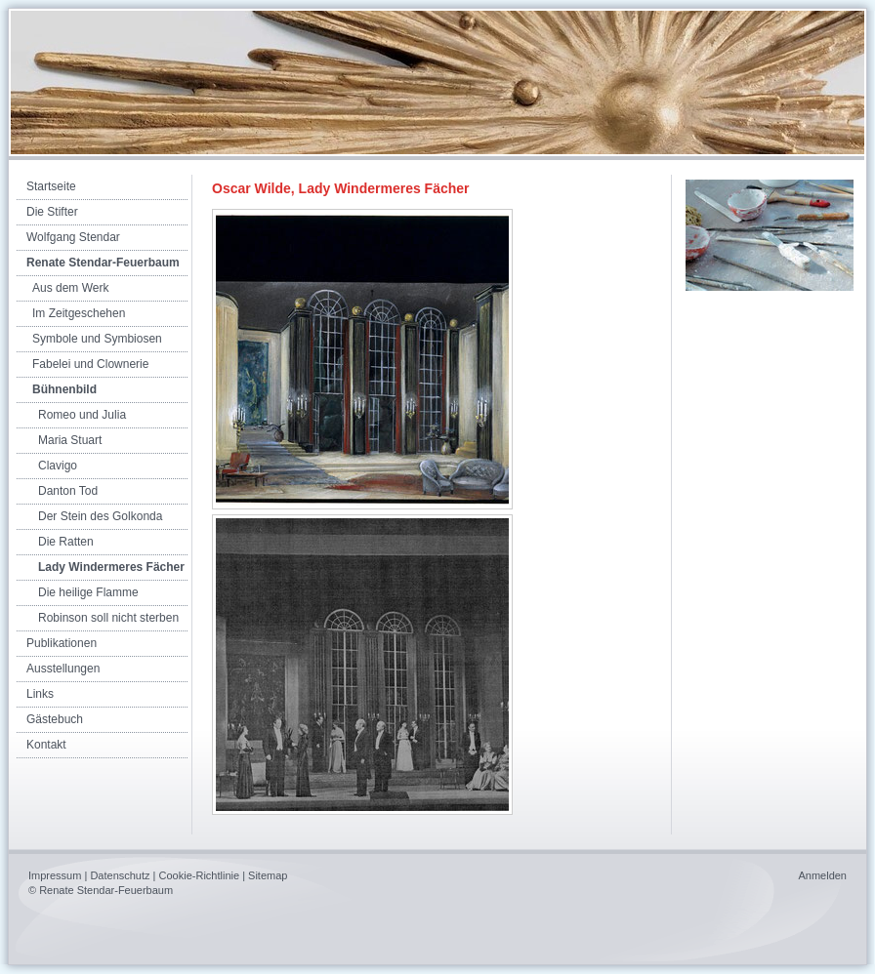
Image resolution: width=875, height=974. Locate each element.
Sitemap (267, 875)
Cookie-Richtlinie (199, 875)
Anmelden (822, 875)
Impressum (54, 875)
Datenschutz (119, 875)
